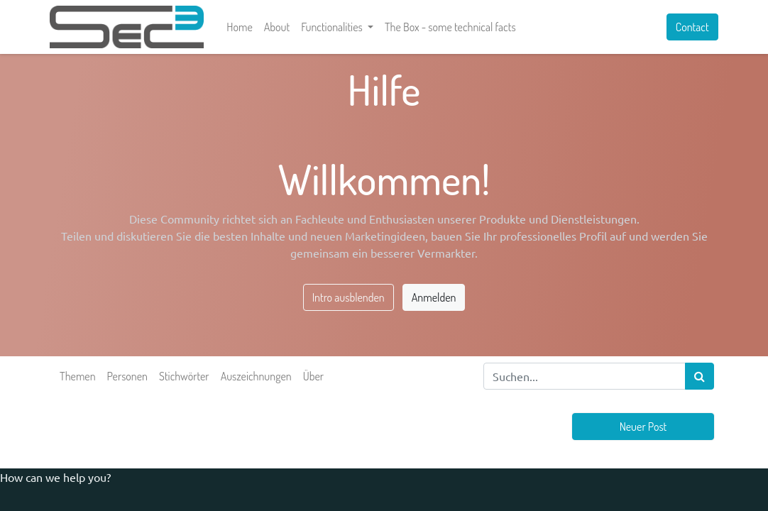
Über (313, 376)
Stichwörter (184, 376)
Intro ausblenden (348, 297)
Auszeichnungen (256, 376)
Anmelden (434, 297)
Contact (688, 27)
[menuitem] (243, 27)
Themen (78, 376)
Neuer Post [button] (643, 426)
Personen (127, 376)
